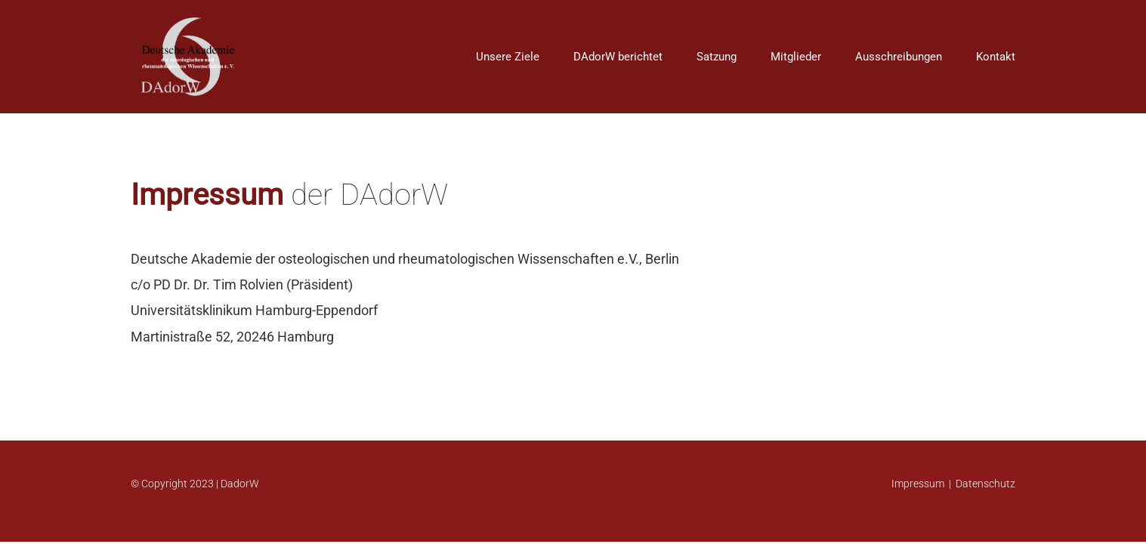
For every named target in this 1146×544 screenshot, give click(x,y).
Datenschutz (985, 484)
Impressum (917, 484)
